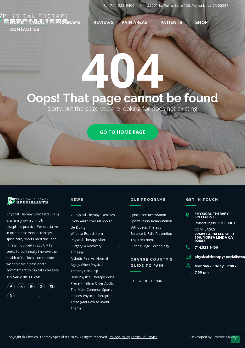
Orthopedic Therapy (145, 227)
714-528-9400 (122, 5)
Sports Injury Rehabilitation (151, 221)
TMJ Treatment (142, 239)
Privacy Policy (119, 337)
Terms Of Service (144, 337)
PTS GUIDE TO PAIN (146, 281)
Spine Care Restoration (148, 215)
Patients (163, 21)
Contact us (214, 21)
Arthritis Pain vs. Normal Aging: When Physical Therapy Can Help (89, 264)
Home (26, 21)
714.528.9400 (206, 247)
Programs (71, 21)
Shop (189, 21)
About (46, 21)
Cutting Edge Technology (149, 246)
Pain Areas (131, 21)
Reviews (103, 21)
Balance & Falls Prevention (151, 233)
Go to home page (122, 132)
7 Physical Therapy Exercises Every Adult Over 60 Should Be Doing (93, 221)
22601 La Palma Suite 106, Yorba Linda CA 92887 (187, 5)
